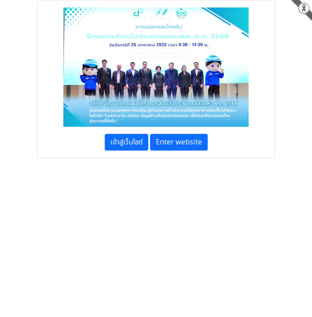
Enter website (179, 142)
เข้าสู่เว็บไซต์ (126, 142)
